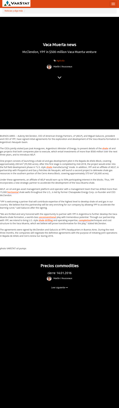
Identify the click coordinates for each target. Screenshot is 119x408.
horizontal (13, 192)
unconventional (47, 217)
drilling (49, 220)
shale (105, 148)
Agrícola (60, 60)
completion (85, 220)
